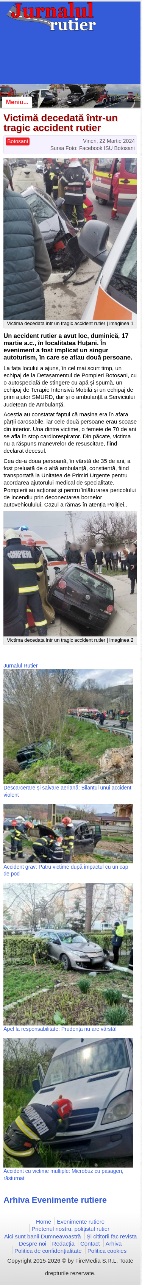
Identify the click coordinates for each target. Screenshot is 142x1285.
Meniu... (17, 102)
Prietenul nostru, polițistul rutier (70, 1229)
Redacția (63, 1243)
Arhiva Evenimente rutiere (55, 1200)
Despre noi (33, 1243)
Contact (90, 1243)
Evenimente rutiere (81, 1221)
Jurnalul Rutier (20, 666)
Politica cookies (106, 1250)
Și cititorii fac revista (112, 1236)
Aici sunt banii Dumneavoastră (42, 1236)
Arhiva (114, 1243)
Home (43, 1221)
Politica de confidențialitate (48, 1250)
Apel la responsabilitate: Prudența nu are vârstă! (60, 1029)
